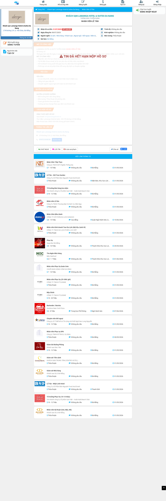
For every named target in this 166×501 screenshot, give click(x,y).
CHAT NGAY (43, 150)
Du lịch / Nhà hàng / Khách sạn (61, 36)
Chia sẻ (114, 150)
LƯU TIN (56, 150)
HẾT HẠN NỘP (67, 29)
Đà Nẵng (50, 39)
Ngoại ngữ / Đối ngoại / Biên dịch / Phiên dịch (90, 36)
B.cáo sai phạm (70, 150)
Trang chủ (40, 9)
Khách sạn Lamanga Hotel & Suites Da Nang (63, 9)
